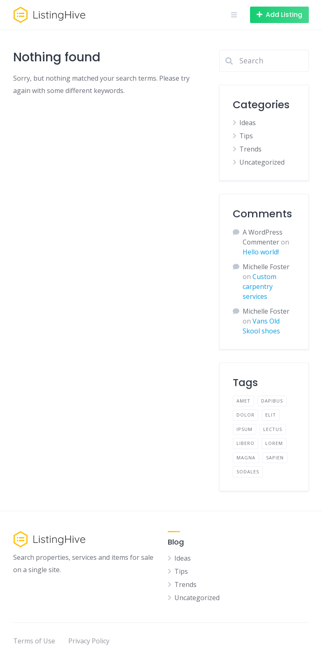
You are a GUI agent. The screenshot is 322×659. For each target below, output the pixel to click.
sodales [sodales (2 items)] (247, 471)
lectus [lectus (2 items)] (272, 429)
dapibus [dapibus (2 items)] (272, 401)
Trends (250, 149)
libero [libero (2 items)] (245, 443)
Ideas (247, 122)
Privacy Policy (88, 640)
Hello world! (261, 251)
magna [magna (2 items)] (245, 457)
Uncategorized (262, 162)
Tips (246, 135)
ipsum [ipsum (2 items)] (244, 429)
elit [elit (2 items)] (270, 415)
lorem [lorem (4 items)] (274, 443)
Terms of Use (34, 640)
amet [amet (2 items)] (243, 401)
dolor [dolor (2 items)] (245, 415)
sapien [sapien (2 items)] (275, 457)
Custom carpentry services (259, 286)
